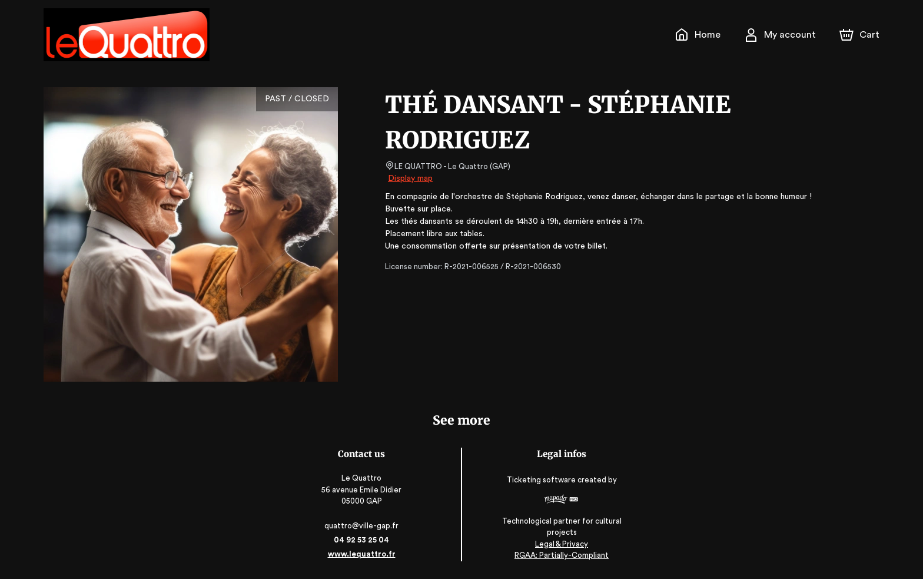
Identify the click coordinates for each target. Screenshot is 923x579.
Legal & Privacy (560, 544)
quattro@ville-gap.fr (362, 525)
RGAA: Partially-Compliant (561, 555)
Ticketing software (542, 479)
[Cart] (860, 35)
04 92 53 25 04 (361, 539)
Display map (410, 178)
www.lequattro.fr (361, 554)
